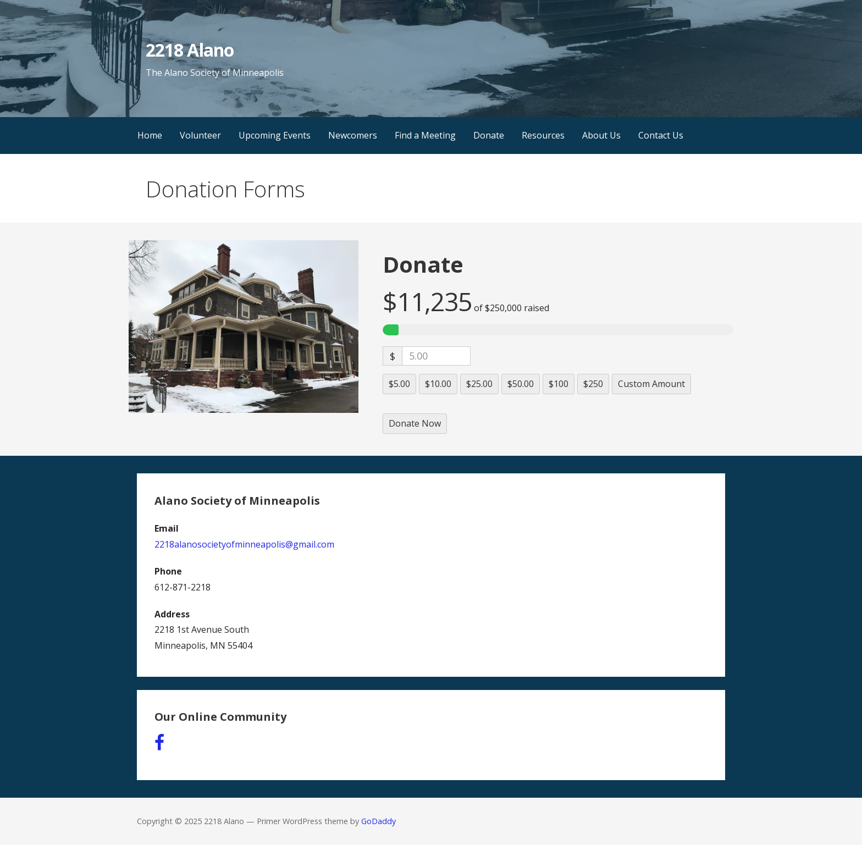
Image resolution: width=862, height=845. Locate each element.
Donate (488, 135)
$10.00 (438, 384)
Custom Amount (651, 384)
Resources (543, 135)
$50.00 (520, 384)
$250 (593, 384)
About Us (601, 135)
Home (149, 135)
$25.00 (479, 384)
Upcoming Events (275, 135)
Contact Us (660, 135)
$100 (558, 384)
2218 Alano (189, 50)
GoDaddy (378, 821)
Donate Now (415, 423)
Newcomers (352, 135)
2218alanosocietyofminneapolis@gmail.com (244, 544)
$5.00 (399, 384)
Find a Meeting (425, 135)
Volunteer (200, 135)
